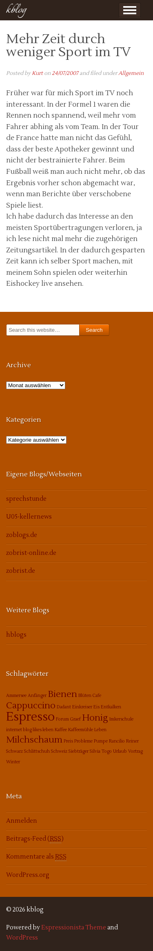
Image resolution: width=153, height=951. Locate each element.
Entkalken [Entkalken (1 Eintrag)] (111, 707)
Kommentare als (36, 857)
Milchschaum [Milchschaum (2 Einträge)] (34, 739)
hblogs (16, 635)
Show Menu (129, 10)
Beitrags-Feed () (35, 839)
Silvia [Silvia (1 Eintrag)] (95, 751)
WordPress (22, 938)
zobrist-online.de (31, 553)
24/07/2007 (65, 73)
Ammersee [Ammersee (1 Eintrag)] (16, 695)
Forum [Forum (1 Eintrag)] (62, 719)
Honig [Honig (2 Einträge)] (95, 717)
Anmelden (21, 821)
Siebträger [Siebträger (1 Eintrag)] (79, 751)
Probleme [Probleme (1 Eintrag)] (83, 741)
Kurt (37, 73)
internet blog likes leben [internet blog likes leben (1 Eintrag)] (29, 729)
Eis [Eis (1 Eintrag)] (96, 707)
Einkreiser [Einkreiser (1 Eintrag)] (82, 707)
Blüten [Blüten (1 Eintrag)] (84, 695)
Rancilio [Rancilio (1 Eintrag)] (117, 741)
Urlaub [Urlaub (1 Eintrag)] (120, 751)
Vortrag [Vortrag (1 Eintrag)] (135, 751)
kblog (16, 10)
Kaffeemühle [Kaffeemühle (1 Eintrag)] (80, 729)
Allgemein (131, 73)
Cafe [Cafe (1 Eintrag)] (97, 695)
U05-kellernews (29, 517)
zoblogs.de (21, 535)
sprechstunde (26, 499)
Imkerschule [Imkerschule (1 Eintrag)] (121, 719)
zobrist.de (20, 571)
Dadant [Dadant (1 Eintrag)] (64, 707)
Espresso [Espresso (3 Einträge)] (30, 717)
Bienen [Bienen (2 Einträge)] (62, 694)
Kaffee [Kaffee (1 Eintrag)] (61, 729)
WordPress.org (27, 875)
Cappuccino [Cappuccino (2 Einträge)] (30, 705)
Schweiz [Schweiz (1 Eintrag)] (59, 751)
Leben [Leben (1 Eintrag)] (100, 729)
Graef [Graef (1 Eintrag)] (75, 719)
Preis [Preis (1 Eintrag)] (68, 741)
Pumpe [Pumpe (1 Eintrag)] (101, 741)
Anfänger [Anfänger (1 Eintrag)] (37, 695)
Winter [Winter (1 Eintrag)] (13, 762)
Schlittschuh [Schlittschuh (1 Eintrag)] (37, 751)
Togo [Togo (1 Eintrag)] (107, 751)
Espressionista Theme (73, 927)
